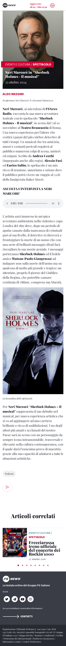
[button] (18, 565)
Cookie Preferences (32, 641)
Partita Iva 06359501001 (44, 638)
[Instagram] (30, 599)
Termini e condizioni (44, 635)
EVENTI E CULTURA (17, 64)
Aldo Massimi (13, 94)
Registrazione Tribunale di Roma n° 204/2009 (24, 629)
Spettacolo (42, 64)
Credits (59, 635)
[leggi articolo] (15, 542)
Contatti (18, 616)
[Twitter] (7, 599)
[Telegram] (14, 599)
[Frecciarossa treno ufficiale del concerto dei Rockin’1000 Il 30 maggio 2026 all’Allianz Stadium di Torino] (46, 548)
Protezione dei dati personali (18, 638)
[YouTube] (22, 599)
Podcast (9, 473)
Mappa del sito (26, 635)
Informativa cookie (12, 641)
